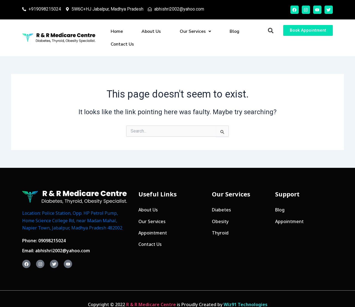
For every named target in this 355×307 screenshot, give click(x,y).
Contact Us (230, 32)
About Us (143, 32)
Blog (206, 32)
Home (119, 32)
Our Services (176, 32)
